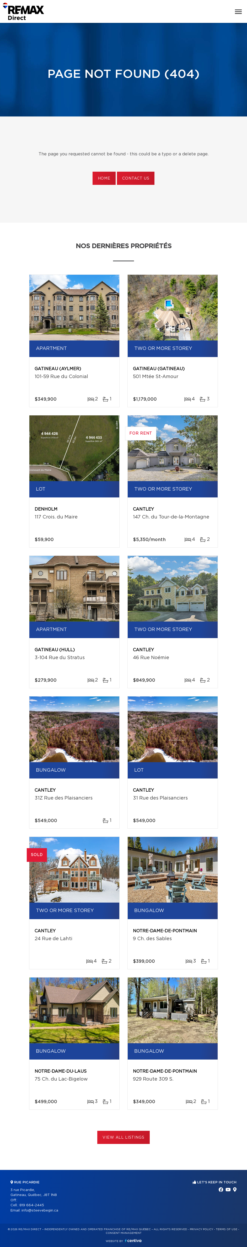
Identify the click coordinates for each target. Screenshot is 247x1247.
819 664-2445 (31, 1205)
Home (104, 178)
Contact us (135, 178)
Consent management (124, 1233)
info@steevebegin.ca (40, 1210)
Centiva (133, 1240)
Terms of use (226, 1229)
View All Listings (123, 1137)
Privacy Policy (201, 1229)
